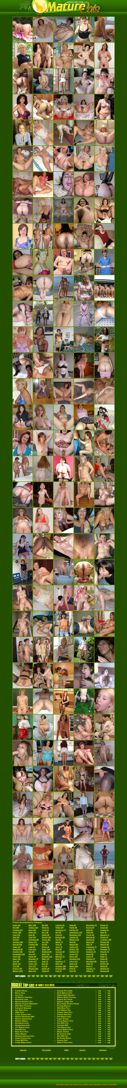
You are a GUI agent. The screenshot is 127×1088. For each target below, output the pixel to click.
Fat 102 (32, 952)
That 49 (58, 945)
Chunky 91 (73, 937)
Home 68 (89, 954)
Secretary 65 (91, 961)
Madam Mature (21, 1021)
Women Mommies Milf (24, 1017)
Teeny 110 (33, 964)
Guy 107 (32, 954)
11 (72, 976)
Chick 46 (45, 971)
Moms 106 (73, 966)
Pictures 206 (60, 969)
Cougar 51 (104, 930)
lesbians (103, 1050)
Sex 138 (45, 932)
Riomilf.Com (20, 1030)
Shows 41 (104, 937)
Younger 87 (60, 952)
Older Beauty (20, 1034)
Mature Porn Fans (65, 1042)
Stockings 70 (91, 925)
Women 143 (74, 940)
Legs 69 (103, 954)
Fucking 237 (18, 930)
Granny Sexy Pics (65, 1012)
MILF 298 (32, 925)
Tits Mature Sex (63, 1027)
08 (59, 976)
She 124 (58, 954)
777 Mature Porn (22, 1027)
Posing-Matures (64, 1006)
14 (85, 976)
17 (98, 976)
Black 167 (17, 964)
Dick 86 (32, 935)
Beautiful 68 (18, 949)
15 (89, 976)
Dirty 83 (72, 971)
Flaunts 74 (104, 952)
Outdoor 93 (74, 952)
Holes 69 (103, 959)
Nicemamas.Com (22, 1025)
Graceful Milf (62, 1025)
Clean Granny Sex (23, 1038)
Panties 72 (90, 959)
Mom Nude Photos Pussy (68, 1004)
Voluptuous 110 (75, 932)
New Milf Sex (62, 1036)
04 (42, 976)
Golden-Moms (21, 991)
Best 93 (45, 964)
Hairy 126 (16, 959)
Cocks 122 (73, 954)
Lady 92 (32, 947)
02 (33, 976)
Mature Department (23, 1019)
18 (102, 976)
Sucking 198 (18, 942)
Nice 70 (58, 959)
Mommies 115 (75, 935)
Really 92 (45, 969)
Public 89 (73, 928)
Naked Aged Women (66, 995)
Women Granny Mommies (26, 1004)
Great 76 (89, 957)
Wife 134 (58, 964)
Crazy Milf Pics (21, 1040)
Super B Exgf (63, 1019)
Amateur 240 (60, 966)
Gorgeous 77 (60, 930)
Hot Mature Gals (64, 1017)
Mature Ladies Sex (65, 1002)
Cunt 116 (16, 935)
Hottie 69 (45, 935)
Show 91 (45, 928)
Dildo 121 (32, 932)
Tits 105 (16, 966)
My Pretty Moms (64, 1038)
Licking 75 (90, 949)
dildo (66, 1050)
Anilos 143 (73, 947)
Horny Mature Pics (65, 1021)
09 (63, 976)
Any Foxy (19, 995)
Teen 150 (32, 937)
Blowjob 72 (59, 957)
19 (106, 976)
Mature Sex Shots (64, 999)
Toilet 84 (89, 932)
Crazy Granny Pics (23, 1014)
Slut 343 (16, 937)
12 (76, 976)
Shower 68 (104, 942)
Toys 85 (16, 961)
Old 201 (16, 940)
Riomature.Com (22, 1023)
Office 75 (90, 971)
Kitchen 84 (73, 930)
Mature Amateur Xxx (24, 1002)
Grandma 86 (34, 940)
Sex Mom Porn (21, 1010)
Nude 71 (103, 957)
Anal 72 (45, 961)
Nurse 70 (104, 961)
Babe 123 (45, 959)
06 (51, 976)
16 (94, 976)
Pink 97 (72, 969)
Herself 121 (46, 937)
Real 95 (72, 942)
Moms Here (20, 993)
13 (81, 976)
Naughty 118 (47, 957)
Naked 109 (73, 945)
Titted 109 (59, 928)
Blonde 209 (17, 945)
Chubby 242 (18, 952)
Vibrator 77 (90, 969)
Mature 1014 (18, 971)
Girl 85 (44, 945)
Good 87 (58, 935)
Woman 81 (90, 937)
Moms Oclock (63, 1032)
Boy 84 (58, 932)
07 (55, 976)
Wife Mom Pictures (23, 1006)
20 (111, 976)
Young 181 (46, 940)
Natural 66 (104, 945)
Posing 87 (90, 928)
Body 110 (73, 964)
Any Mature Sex (64, 1010)
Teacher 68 (104, 947)
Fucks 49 (32, 957)
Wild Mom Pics (63, 1008)
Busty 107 (33, 942)
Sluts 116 (45, 954)
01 (29, 976)
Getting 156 (33, 928)
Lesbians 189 (105, 940)
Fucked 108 (33, 945)
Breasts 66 (104, 971)
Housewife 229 (19, 954)
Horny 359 (17, 932)
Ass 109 (45, 942)
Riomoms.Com (21, 999)
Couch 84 (90, 935)
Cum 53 (58, 971)
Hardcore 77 (60, 961)
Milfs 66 (89, 930)
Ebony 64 (90, 942)
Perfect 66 (104, 964)
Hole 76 (103, 932)
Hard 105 (32, 930)
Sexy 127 (32, 966)
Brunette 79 (33, 959)
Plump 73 (104, 925)
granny (82, 1050)
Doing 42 (45, 947)
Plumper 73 (105, 949)
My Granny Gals (64, 1034)
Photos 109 (74, 949)
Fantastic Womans (23, 1008)
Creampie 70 (91, 947)
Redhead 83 (47, 952)
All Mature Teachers (23, 997)
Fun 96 (44, 966)
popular (23, 1050)
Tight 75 (89, 964)
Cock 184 (16, 957)
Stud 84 (58, 949)
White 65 (103, 966)
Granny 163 (17, 969)
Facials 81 (90, 940)
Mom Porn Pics (21, 1032)
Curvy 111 (73, 961)
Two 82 (58, 940)
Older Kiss (19, 1012)
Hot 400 (16, 928)
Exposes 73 (91, 952)
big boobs (46, 1050)
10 (68, 976)
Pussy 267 (73, 957)
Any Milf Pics (62, 1023)
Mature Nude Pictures (66, 997)
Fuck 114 (32, 949)
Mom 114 (32, 971)
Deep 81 (72, 925)
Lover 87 (45, 930)
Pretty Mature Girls (23, 1042)
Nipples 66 (104, 969)
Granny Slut (62, 1040)
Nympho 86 (60, 937)
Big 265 (45, 925)
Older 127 (17, 947)
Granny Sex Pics (64, 1014)
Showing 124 (74, 959)
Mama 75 (59, 942)
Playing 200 (33, 969)
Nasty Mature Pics (65, 1030)
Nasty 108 (46, 949)
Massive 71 (104, 935)
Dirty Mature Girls (64, 993)
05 (46, 976)
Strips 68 (104, 928)
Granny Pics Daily (65, 991)
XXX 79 (89, 945)
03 (38, 976)
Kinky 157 (33, 961)
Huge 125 (16, 925)
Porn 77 (89, 966)
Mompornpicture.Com (24, 1036)
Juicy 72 (58, 947)
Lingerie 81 (59, 925)
